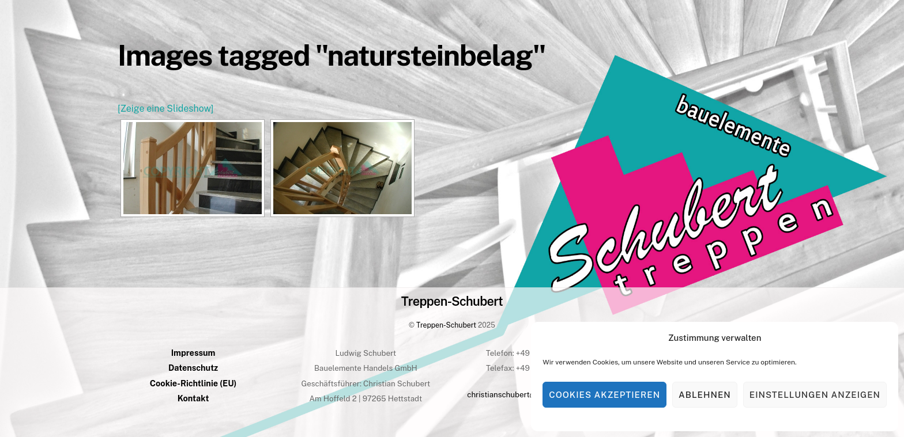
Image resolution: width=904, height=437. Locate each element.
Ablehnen (705, 395)
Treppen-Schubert (446, 325)
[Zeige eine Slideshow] (165, 108)
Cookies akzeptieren (604, 395)
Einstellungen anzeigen (814, 395)
